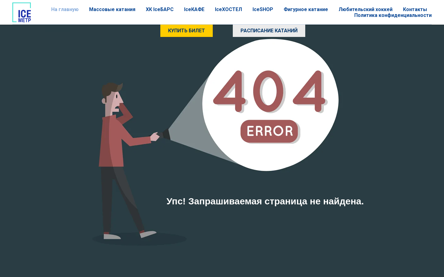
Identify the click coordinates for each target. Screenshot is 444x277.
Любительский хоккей (366, 9)
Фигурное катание (306, 9)
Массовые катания (112, 9)
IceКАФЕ (194, 9)
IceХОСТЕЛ (228, 9)
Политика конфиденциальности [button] (393, 15)
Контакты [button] (415, 9)
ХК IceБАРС (160, 9)
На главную (65, 9)
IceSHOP (263, 9)
